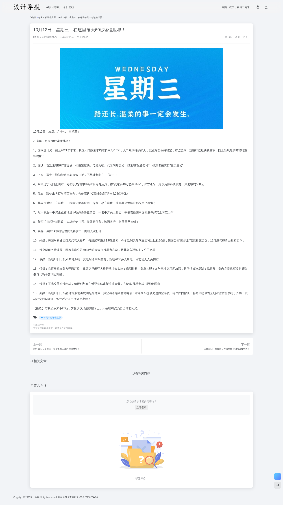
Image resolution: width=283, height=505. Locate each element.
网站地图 (62, 497)
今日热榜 (68, 7)
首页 (34, 17)
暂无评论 (40, 385)
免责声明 (72, 497)
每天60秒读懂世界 (47, 17)
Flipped (82, 37)
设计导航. (35, 497)
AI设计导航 (53, 7)
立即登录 (141, 407)
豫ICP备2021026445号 (88, 497)
